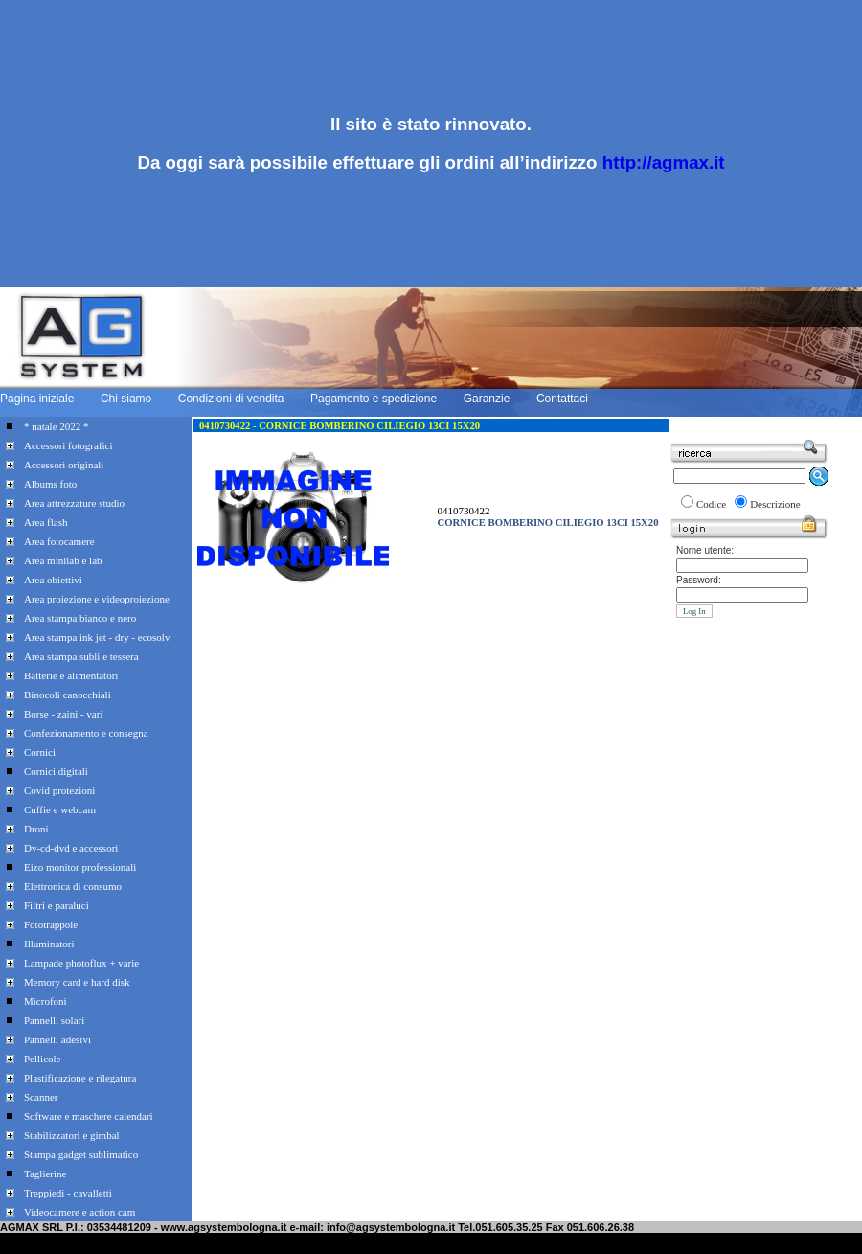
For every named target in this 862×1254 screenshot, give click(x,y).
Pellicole (42, 1058)
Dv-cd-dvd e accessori (71, 848)
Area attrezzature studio (74, 503)
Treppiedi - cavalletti (68, 1192)
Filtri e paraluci (56, 905)
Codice (711, 504)
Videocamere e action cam (79, 1212)
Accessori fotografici (68, 445)
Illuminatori (49, 943)
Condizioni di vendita (231, 398)
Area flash (46, 522)
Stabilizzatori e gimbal (72, 1135)
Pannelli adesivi (57, 1039)
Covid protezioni (59, 790)
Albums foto (50, 484)
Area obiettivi (53, 579)
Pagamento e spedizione (373, 398)
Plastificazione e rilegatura (80, 1077)
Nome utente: (705, 550)
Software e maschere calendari (88, 1116)
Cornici (40, 752)
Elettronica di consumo (73, 886)
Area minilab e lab (63, 560)
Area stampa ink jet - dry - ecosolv (97, 637)
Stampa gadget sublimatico (81, 1154)
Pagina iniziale (37, 398)
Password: (698, 580)
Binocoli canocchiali (67, 694)
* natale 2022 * (56, 426)
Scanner (40, 1097)
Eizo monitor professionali (80, 867)
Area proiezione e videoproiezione (97, 598)
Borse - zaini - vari (63, 713)
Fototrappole (51, 924)
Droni (36, 828)
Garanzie (487, 398)
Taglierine (45, 1173)
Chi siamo (126, 398)
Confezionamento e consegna (86, 733)
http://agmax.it (663, 162)
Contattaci (562, 398)
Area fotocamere (59, 541)
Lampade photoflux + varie (81, 963)
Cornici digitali (56, 771)
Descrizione (775, 504)
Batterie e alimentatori (71, 675)
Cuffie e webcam (60, 809)
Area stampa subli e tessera (81, 656)
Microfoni (45, 1001)
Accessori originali (63, 464)
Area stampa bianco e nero (80, 618)
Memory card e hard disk (77, 982)
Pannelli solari (54, 1020)
